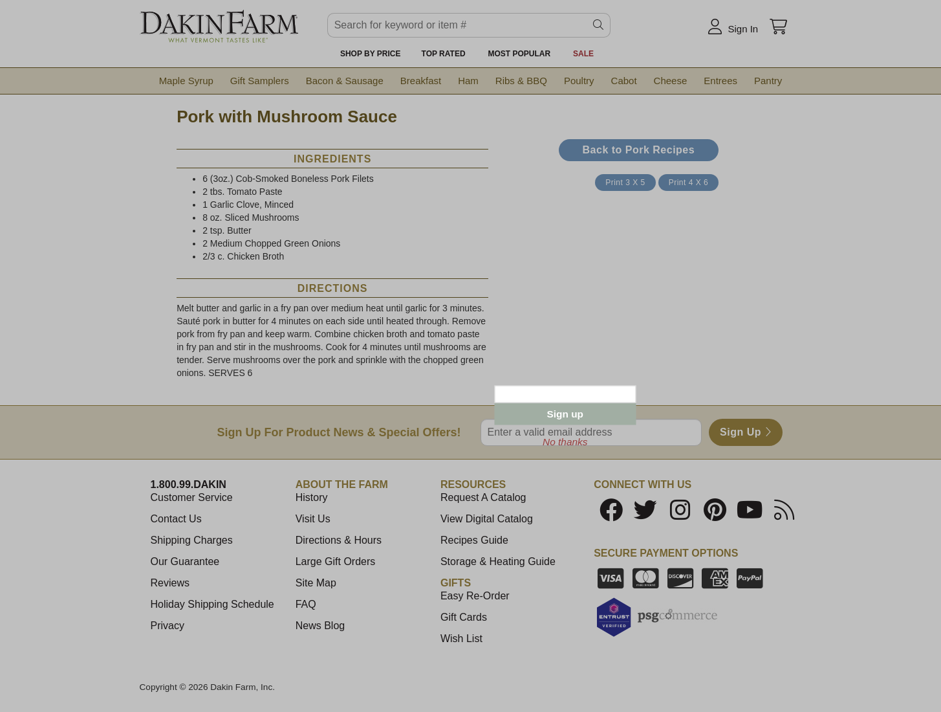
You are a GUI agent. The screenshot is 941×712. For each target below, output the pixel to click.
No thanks (565, 441)
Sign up (565, 413)
